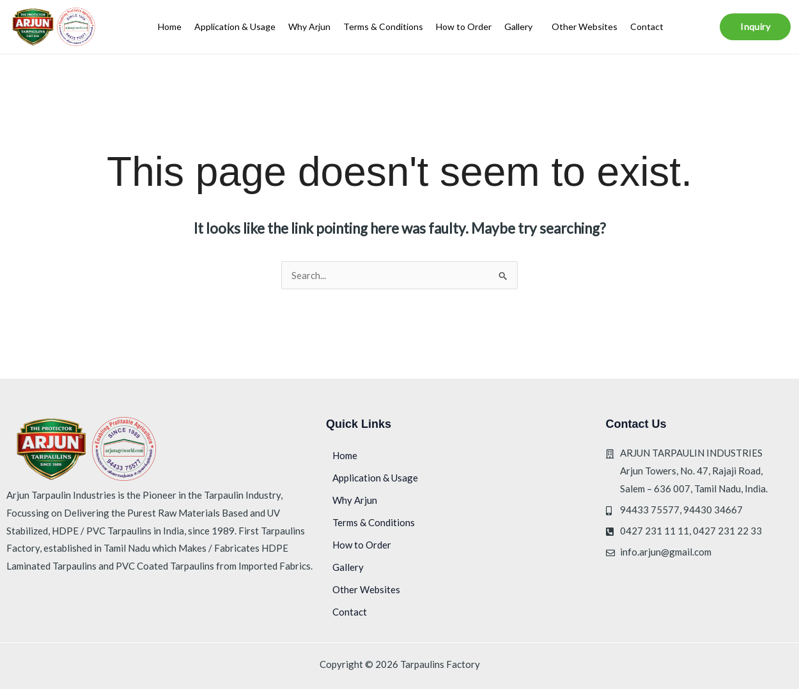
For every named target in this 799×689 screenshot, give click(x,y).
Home (170, 26)
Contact (646, 26)
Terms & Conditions (383, 26)
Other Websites (584, 26)
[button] (521, 27)
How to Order (464, 26)
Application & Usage (234, 26)
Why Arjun (309, 26)
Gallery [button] (518, 26)
